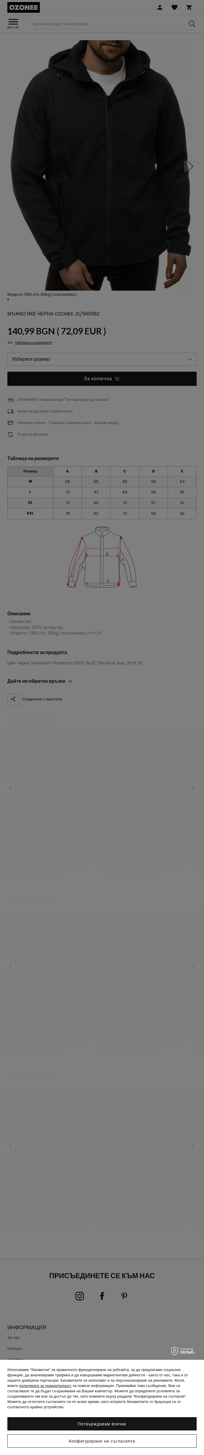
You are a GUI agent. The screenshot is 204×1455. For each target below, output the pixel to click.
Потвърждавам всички (102, 1424)
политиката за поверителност (45, 1385)
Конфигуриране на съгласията (102, 1441)
